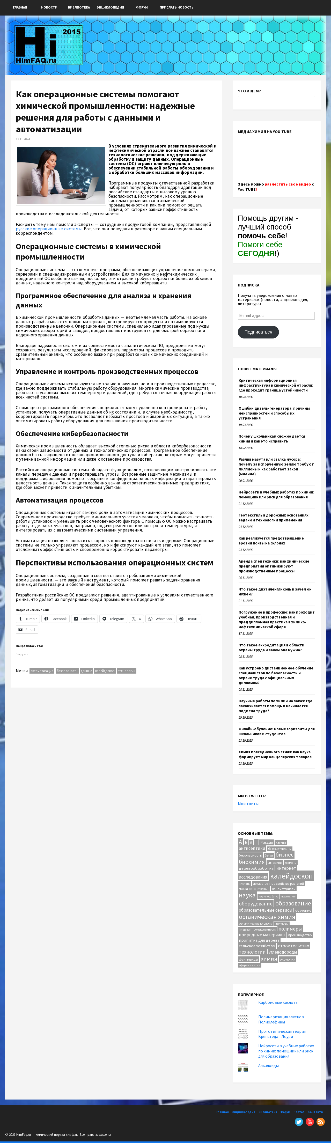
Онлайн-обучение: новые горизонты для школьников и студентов (277, 731)
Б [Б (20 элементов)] (246, 842)
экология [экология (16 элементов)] (287, 959)
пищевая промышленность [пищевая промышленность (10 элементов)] (257, 929)
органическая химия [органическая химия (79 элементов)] (267, 916)
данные (86, 671)
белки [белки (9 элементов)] (269, 855)
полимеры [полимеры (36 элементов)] (290, 929)
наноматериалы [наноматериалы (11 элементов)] (284, 889)
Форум (142, 7)
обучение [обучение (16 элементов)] (303, 910)
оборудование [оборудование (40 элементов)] (256, 904)
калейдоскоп (105, 671)
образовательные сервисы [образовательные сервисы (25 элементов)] (265, 910)
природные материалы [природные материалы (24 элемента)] (262, 935)
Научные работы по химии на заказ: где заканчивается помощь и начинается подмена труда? (275, 705)
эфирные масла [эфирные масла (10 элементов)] (249, 965)
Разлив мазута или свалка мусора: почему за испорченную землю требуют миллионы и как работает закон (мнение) (276, 466)
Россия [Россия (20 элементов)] (266, 842)
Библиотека (79, 7)
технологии (126, 671)
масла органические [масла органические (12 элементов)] (254, 889)
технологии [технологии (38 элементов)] (252, 952)
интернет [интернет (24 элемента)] (286, 868)
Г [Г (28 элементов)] (256, 842)
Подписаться (258, 332)
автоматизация (42, 671)
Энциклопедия (110, 7)
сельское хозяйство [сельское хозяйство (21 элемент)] (257, 945)
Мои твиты (248, 803)
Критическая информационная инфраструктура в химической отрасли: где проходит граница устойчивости (276, 385)
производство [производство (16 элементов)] (300, 935)
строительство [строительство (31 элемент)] (293, 946)
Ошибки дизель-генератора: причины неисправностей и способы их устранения (274, 413)
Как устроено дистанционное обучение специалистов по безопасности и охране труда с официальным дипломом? (276, 675)
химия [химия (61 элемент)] (269, 958)
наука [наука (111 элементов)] (247, 895)
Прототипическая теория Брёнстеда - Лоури (282, 1034)
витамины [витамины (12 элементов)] (275, 862)
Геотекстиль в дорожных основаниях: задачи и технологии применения (274, 517)
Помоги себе (260, 248)
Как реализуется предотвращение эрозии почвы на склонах (271, 540)
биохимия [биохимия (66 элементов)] (252, 861)
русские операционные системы (49, 229)
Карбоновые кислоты (278, 1002)
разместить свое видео (288, 184)
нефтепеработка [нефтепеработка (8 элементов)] (268, 896)
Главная (20, 7)
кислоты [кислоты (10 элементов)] (244, 884)
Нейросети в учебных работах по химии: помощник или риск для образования (276, 494)
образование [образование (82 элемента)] (293, 903)
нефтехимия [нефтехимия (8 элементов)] (288, 896)
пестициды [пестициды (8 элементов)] (282, 923)
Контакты (315, 1112)
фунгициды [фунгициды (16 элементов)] (248, 959)
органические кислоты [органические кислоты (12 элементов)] (256, 923)
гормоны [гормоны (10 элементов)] (291, 863)
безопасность (67, 671)
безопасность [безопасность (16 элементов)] (250, 855)
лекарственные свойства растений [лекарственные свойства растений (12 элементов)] (278, 883)
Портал (299, 1112)
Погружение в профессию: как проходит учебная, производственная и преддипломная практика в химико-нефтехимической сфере (277, 619)
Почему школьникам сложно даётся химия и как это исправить (272, 439)
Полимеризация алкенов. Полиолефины (281, 1019)
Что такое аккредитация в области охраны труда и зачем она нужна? (271, 647)
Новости (49, 7)
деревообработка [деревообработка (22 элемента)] (256, 868)
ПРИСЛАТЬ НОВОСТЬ (177, 7)
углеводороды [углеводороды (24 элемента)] (283, 952)
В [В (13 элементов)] (251, 842)
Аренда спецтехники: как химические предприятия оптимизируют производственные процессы (274, 566)
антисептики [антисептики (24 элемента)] (252, 848)
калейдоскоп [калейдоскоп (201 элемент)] (291, 876)
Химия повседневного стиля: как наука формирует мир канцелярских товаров (275, 754)
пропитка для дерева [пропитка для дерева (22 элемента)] (259, 940)
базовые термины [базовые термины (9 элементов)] (279, 849)
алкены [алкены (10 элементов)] (281, 843)
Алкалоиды (268, 1065)
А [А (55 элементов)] (240, 841)
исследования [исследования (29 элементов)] (253, 877)
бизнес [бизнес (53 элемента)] (284, 854)
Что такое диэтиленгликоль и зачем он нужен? (275, 591)
